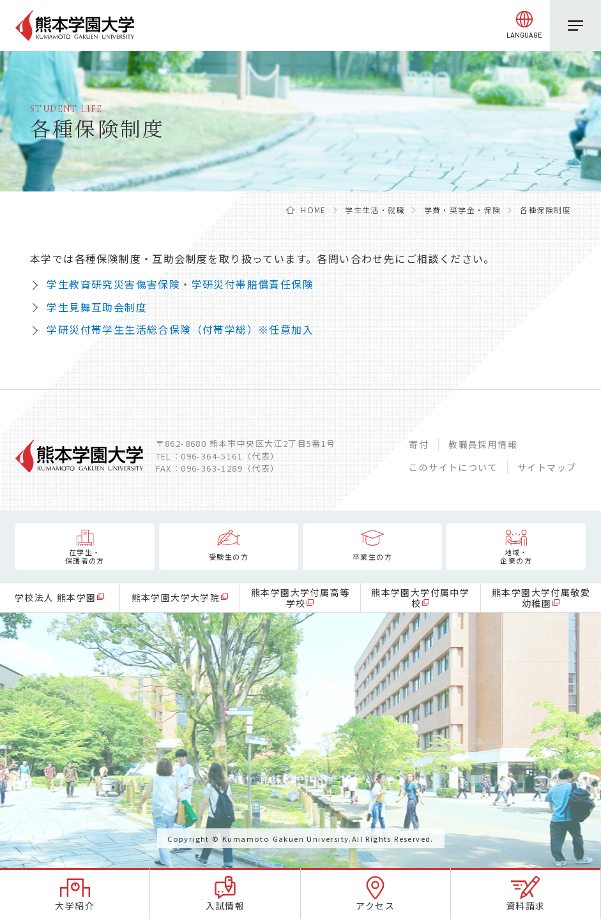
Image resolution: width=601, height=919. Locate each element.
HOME (313, 209)
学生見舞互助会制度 (97, 307)
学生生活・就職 (375, 209)
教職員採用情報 (482, 444)
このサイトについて (453, 467)
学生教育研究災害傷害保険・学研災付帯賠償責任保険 (180, 284)
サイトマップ (546, 467)
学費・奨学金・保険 (462, 209)
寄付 (419, 444)
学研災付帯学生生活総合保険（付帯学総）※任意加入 (180, 329)
